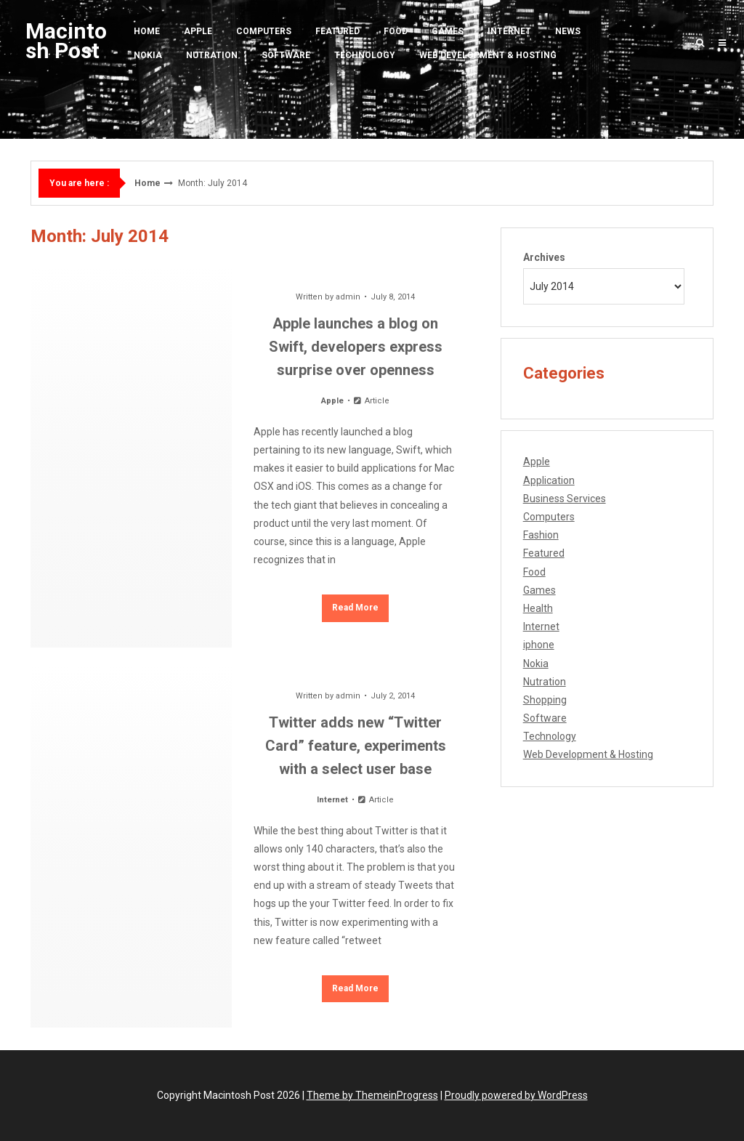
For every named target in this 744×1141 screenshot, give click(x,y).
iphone (538, 644)
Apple (198, 31)
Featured (337, 31)
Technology (364, 55)
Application (549, 480)
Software (286, 55)
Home (147, 31)
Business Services (564, 498)
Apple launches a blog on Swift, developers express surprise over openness (355, 347)
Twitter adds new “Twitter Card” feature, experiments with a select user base (355, 746)
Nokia (148, 55)
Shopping (545, 700)
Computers (263, 31)
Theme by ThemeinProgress (372, 1095)
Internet (509, 31)
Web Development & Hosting (488, 55)
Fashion (541, 535)
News (568, 31)
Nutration (212, 55)
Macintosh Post (66, 40)
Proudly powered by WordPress (516, 1095)
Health (538, 608)
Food (396, 31)
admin (348, 297)
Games (448, 31)
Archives (544, 257)
